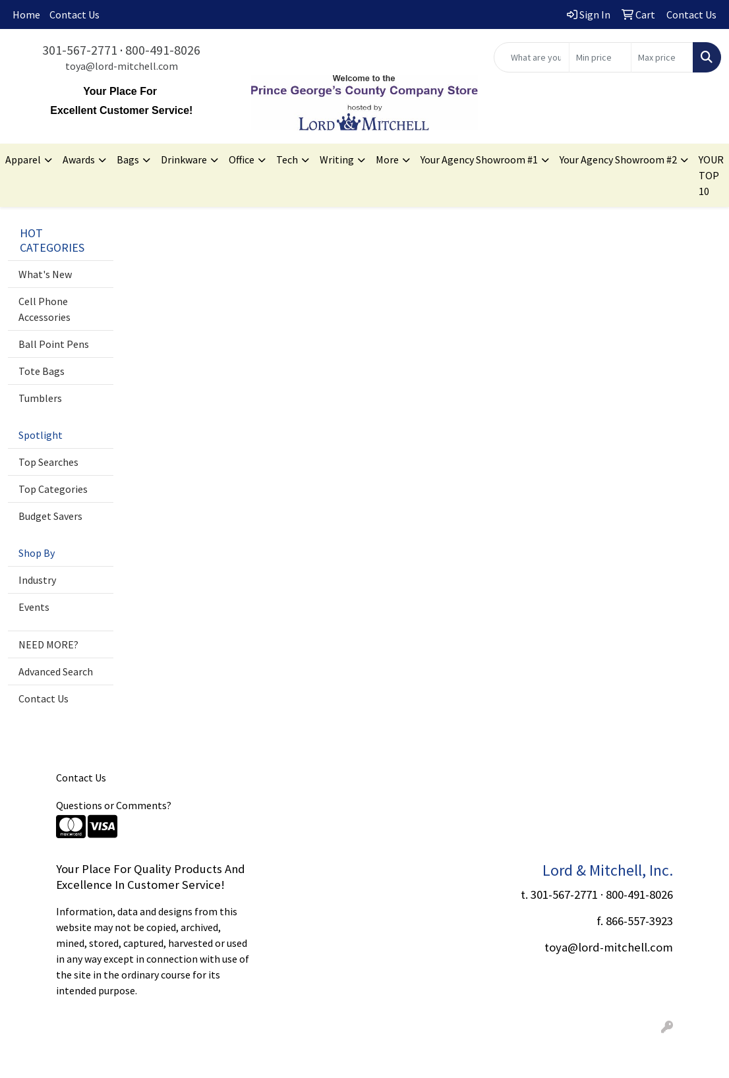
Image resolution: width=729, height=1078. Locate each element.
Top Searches (48, 461)
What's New (45, 274)
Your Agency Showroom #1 (479, 159)
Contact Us (74, 14)
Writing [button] (337, 159)
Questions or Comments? (113, 805)
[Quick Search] (531, 57)
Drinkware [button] (184, 159)
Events (33, 606)
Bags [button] (128, 159)
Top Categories (53, 489)
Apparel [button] (23, 159)
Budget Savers (50, 516)
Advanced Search (55, 671)
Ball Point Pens (53, 344)
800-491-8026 (162, 50)
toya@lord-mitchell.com (121, 65)
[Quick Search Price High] (662, 57)
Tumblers (40, 398)
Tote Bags (41, 371)
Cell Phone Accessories (44, 309)
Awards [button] (79, 159)
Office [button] (241, 159)
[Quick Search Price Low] (600, 57)
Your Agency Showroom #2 (618, 159)
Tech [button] (287, 159)
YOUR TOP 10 (711, 175)
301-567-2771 (79, 50)
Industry (37, 579)
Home (26, 14)
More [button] (387, 159)
